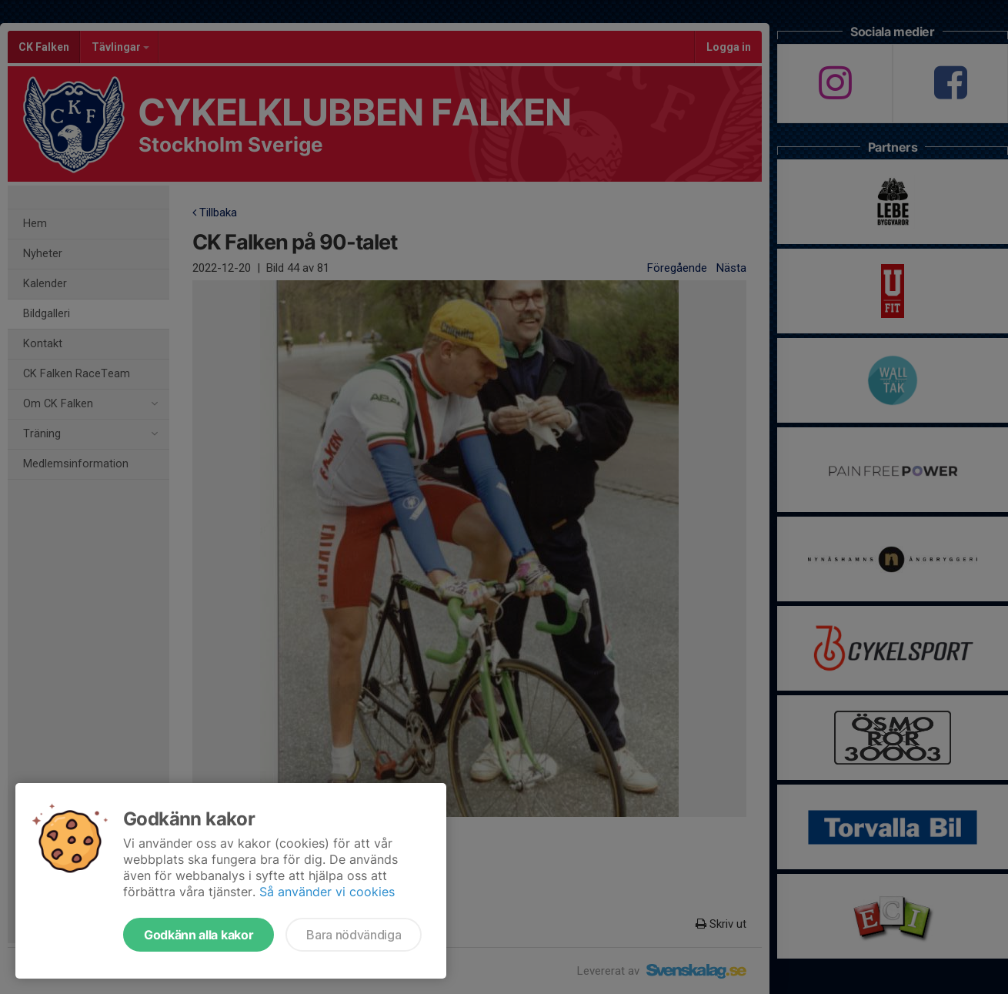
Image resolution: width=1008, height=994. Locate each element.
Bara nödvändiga (353, 934)
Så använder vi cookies (327, 891)
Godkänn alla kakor (198, 934)
